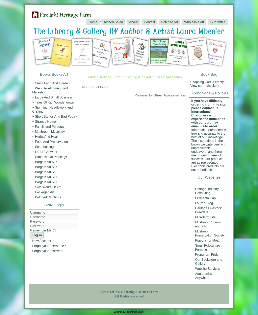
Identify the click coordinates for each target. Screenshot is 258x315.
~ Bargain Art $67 (44, 177)
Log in (37, 235)
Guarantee (218, 22)
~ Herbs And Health (46, 136)
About (133, 22)
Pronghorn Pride (207, 254)
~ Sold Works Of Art (46, 187)
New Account (41, 241)
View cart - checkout (204, 85)
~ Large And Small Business (52, 97)
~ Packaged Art (43, 192)
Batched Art (169, 22)
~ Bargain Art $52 (44, 172)
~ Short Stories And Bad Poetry (54, 116)
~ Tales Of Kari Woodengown (53, 102)
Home (93, 22)
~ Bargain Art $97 (44, 182)
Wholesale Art (194, 22)
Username (37, 212)
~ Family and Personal (48, 126)
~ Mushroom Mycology (48, 131)
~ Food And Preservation (50, 141)
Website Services (207, 268)
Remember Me (41, 230)
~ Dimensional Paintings (49, 157)
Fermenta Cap (205, 198)
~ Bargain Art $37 (44, 167)
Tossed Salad (113, 22)
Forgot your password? (48, 251)
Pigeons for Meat (207, 240)
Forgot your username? (49, 246)
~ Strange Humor (44, 121)
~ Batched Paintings (46, 197)
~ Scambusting (43, 147)
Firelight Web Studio (135, 312)
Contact (149, 22)
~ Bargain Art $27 (44, 162)
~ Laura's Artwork (44, 152)
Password (37, 221)
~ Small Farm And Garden (51, 83)
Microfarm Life (205, 217)
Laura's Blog (204, 203)
